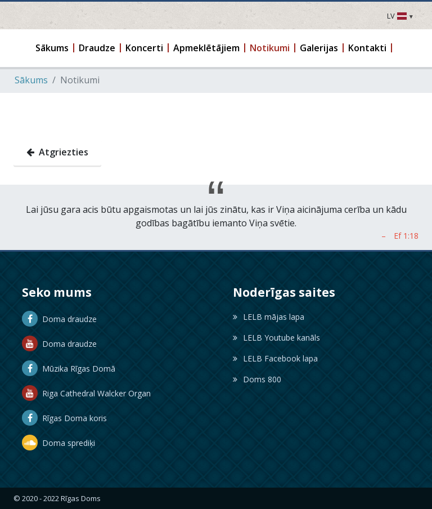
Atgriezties (57, 151)
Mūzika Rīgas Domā (68, 368)
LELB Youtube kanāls (276, 337)
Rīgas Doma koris (64, 417)
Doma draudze (59, 318)
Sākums (31, 79)
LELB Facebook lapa (275, 357)
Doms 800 (257, 378)
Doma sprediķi (58, 442)
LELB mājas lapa (268, 316)
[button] (52, 47)
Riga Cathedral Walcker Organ (86, 392)
